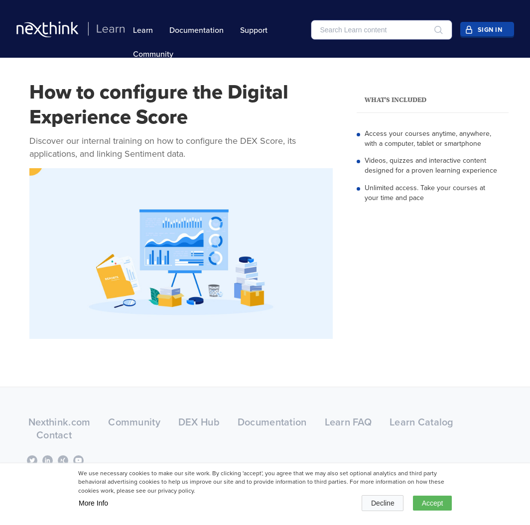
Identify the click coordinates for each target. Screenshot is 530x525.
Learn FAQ (348, 422)
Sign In (490, 29)
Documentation (196, 29)
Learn (143, 29)
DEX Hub (199, 422)
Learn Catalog (422, 422)
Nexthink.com (59, 422)
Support (253, 29)
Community (153, 53)
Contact (54, 434)
